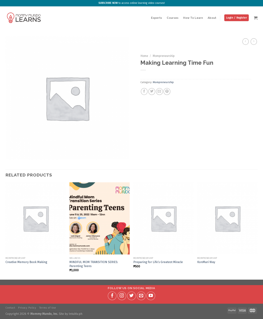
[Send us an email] (141, 295)
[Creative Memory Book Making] (35, 218)
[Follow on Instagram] (121, 295)
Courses (172, 17)
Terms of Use (47, 307)
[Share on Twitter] (151, 91)
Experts (156, 17)
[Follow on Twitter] (131, 295)
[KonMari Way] (227, 218)
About (212, 17)
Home (144, 56)
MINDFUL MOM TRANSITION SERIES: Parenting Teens (93, 264)
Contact (10, 307)
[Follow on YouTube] (150, 295)
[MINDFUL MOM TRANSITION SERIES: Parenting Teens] (99, 218)
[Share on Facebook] (144, 91)
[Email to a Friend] (159, 91)
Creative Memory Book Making (26, 262)
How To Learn (193, 17)
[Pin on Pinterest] (166, 91)
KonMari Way (206, 262)
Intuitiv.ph (75, 314)
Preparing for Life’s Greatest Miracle (158, 262)
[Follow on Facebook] (112, 295)
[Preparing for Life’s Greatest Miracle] (163, 218)
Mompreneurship (164, 56)
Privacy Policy (27, 307)
